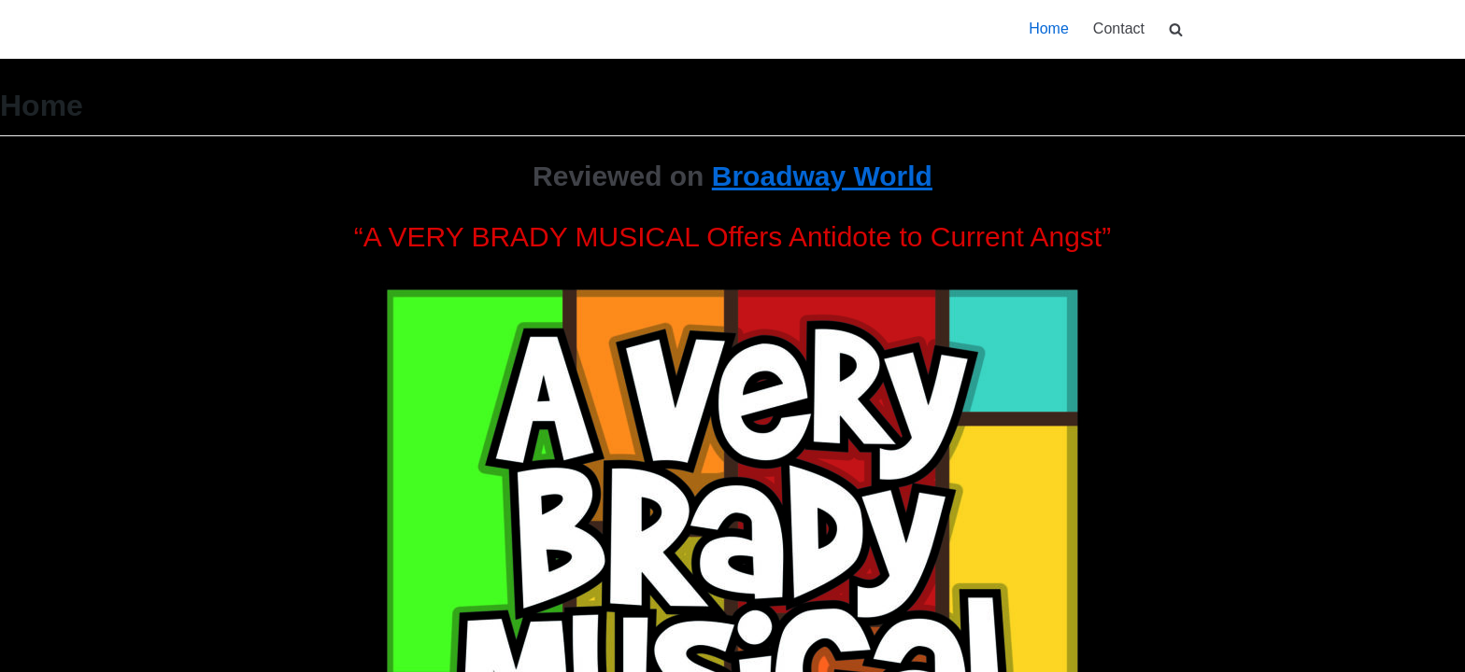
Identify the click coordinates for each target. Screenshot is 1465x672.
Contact (1119, 28)
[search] (1176, 29)
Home (1049, 28)
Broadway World (822, 176)
